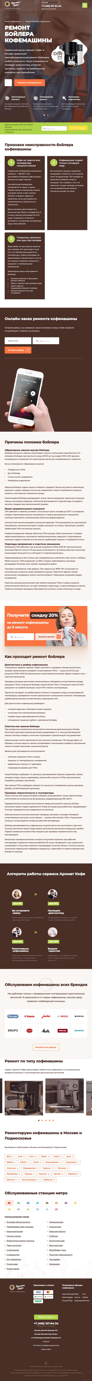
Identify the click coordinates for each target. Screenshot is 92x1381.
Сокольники (55, 1227)
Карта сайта (46, 1350)
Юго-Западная (14, 1260)
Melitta (85, 1298)
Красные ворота (57, 1232)
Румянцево (12, 1264)
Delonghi (70, 1294)
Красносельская (15, 1232)
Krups (64, 1301)
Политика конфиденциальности (46, 1346)
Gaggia (70, 1298)
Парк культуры (14, 1246)
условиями (53, 358)
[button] (44, 115)
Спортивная (13, 1250)
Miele (76, 1294)
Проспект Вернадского (60, 1255)
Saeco (64, 1294)
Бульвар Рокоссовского (18, 1222)
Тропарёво (54, 1260)
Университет (13, 1255)
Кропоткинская (57, 1241)
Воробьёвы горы (57, 1250)
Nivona (77, 1298)
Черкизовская (56, 1222)
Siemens (85, 1301)
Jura (84, 1294)
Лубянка (53, 1236)
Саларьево (54, 1264)
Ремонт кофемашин (13, 21)
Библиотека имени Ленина (20, 1241)
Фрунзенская (56, 1246)
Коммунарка (13, 1269)
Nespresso (78, 1301)
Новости (46, 1342)
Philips (69, 1301)
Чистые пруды (14, 1236)
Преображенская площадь (20, 1227)
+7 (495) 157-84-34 (51, 6)
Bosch (64, 1298)
